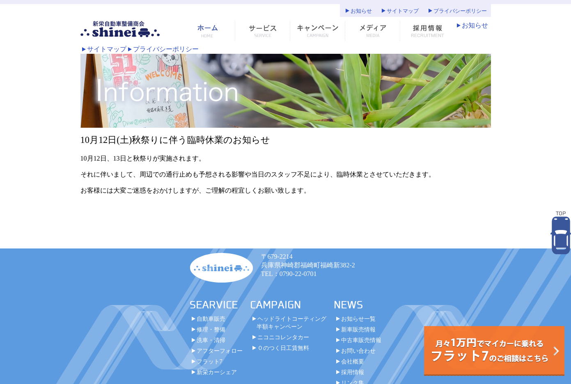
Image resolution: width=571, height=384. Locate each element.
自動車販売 (211, 318)
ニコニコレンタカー (283, 337)
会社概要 (352, 361)
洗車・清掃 (211, 340)
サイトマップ (403, 11)
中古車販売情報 (361, 340)
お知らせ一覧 (358, 318)
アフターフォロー (220, 350)
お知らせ (361, 11)
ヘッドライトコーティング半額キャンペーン (291, 322)
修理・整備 (211, 329)
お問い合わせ (358, 350)
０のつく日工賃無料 (283, 348)
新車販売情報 (358, 329)
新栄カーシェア (217, 372)
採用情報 (352, 372)
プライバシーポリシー (460, 11)
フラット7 (209, 361)
